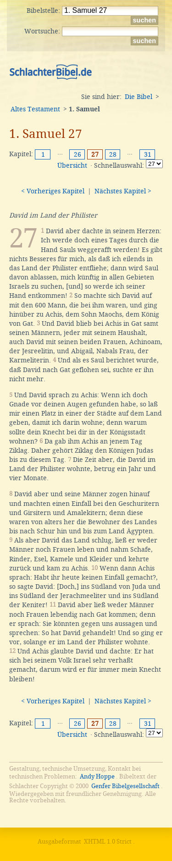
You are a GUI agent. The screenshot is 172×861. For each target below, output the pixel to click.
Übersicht (72, 165)
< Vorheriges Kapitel (52, 191)
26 (77, 154)
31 (147, 154)
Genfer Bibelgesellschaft (125, 786)
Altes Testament (35, 109)
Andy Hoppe (97, 776)
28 (113, 154)
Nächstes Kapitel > (122, 191)
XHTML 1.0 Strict (108, 841)
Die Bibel (138, 96)
